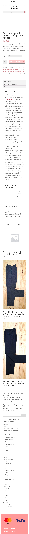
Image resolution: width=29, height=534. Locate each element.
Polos (6, 446)
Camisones (8, 463)
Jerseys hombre (9, 439)
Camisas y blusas (9, 470)
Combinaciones (9, 493)
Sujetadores (8, 500)
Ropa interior (15, 69)
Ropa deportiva (6, 509)
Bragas (15, 67)
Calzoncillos (8, 450)
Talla (4, 56)
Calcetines (5, 424)
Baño (5, 457)
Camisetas (7, 453)
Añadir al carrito (16, 62)
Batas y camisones (8, 459)
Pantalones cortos (9, 444)
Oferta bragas (7, 504)
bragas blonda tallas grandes (17, 73)
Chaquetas (7, 475)
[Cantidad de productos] (5, 62)
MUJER (19, 67)
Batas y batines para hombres (11, 428)
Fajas (6, 495)
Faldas (6, 477)
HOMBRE (5, 426)
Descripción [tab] (7, 81)
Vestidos (7, 484)
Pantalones (8, 442)
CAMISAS (7, 435)
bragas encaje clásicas (8, 74)
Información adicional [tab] (10, 84)
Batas (6, 461)
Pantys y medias (9, 497)
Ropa (5, 468)
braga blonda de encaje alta (10, 71)
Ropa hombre (7, 433)
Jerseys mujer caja (9, 479)
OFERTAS (9, 69)
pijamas (6, 466)
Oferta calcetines (8, 506)
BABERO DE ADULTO (8, 422)
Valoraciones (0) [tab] (8, 86)
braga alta (9, 99)
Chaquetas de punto (10, 437)
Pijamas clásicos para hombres (12, 430)
